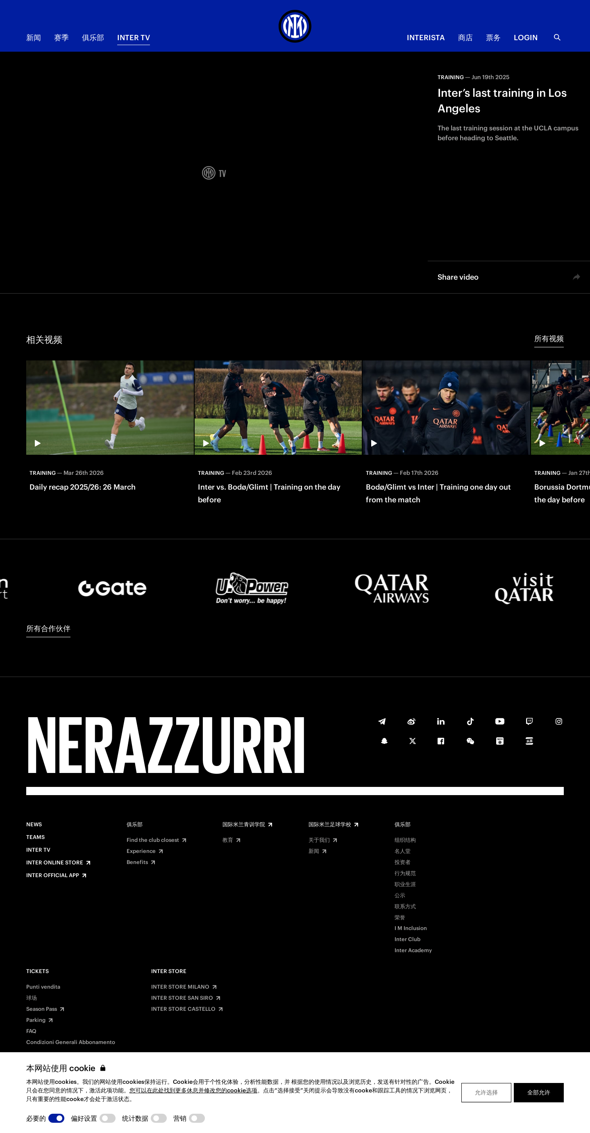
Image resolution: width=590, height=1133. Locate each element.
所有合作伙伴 (48, 628)
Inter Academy (413, 950)
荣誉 (400, 917)
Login (526, 37)
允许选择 (486, 1092)
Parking (35, 1020)
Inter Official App (52, 875)
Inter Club (407, 939)
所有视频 (549, 338)
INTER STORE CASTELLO (183, 1009)
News (34, 824)
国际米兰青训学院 (243, 824)
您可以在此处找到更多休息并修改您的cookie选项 (193, 1090)
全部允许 (538, 1092)
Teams (35, 837)
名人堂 (403, 851)
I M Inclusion (411, 928)
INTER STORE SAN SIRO (182, 998)
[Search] (557, 37)
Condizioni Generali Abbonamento (70, 1042)
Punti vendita (43, 987)
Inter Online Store (54, 862)
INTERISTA (426, 37)
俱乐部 (93, 37)
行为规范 (405, 873)
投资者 (403, 862)
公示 (400, 895)
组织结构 (405, 840)
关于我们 (319, 840)
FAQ (31, 1031)
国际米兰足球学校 (330, 824)
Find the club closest (153, 840)
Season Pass (41, 1009)
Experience (141, 851)
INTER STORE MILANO (180, 987)
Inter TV (133, 37)
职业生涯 (405, 884)
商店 (465, 37)
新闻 (33, 37)
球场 (31, 998)
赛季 (61, 37)
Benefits (137, 862)
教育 (227, 840)
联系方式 (405, 906)
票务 (493, 37)
